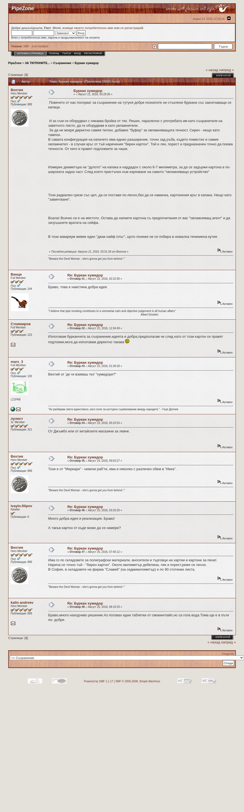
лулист (17, 419)
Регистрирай (93, 53)
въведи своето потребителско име (88, 28)
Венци (16, 274)
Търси (66, 53)
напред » (226, 70)
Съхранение (62, 63)
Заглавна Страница (30, 53)
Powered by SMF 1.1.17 (98, 681)
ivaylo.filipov (21, 506)
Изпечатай (223, 75)
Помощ (54, 53)
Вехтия (17, 90)
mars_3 (17, 362)
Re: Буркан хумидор (85, 275)
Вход (77, 53)
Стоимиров (21, 324)
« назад (212, 70)
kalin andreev (22, 602)
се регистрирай (131, 28)
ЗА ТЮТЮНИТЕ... (37, 63)
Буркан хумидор (87, 63)
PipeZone (15, 63)
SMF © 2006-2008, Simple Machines (137, 681)
